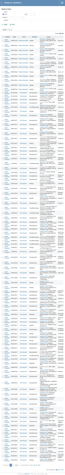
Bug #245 (43, 162)
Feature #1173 (44, 281)
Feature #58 (43, 147)
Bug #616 (43, 206)
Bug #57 (42, 355)
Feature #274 (44, 54)
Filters (5, 12)
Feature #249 (44, 92)
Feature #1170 (44, 276)
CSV (62, 469)
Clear (13, 24)
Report (10, 30)
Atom (58, 469)
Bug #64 (42, 415)
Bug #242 (43, 153)
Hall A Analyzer (7, 40)
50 (36, 465)
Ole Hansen (23, 93)
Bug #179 (43, 236)
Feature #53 (43, 114)
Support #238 (44, 197)
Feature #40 (43, 318)
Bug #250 (43, 255)
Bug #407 (43, 39)
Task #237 (43, 157)
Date (5, 14)
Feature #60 (43, 301)
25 (34, 465)
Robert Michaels (23, 40)
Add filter (4, 17)
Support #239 (44, 266)
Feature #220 (44, 119)
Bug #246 (43, 243)
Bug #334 (43, 182)
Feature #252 (44, 99)
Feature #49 (43, 321)
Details (5, 30)
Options (6, 20)
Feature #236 (44, 454)
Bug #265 (43, 62)
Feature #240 (44, 291)
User (24, 37)
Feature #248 (44, 246)
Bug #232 (43, 137)
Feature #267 (44, 436)
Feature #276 (44, 175)
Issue (48, 37)
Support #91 (43, 110)
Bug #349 (43, 201)
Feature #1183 (44, 286)
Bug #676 (43, 380)
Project (7, 37)
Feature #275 (44, 102)
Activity (34, 37)
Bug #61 (42, 150)
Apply (5, 24)
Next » (17, 465)
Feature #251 (44, 167)
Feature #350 (44, 44)
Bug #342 (43, 105)
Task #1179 (43, 387)
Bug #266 (43, 172)
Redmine (27, 474)
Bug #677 (43, 211)
